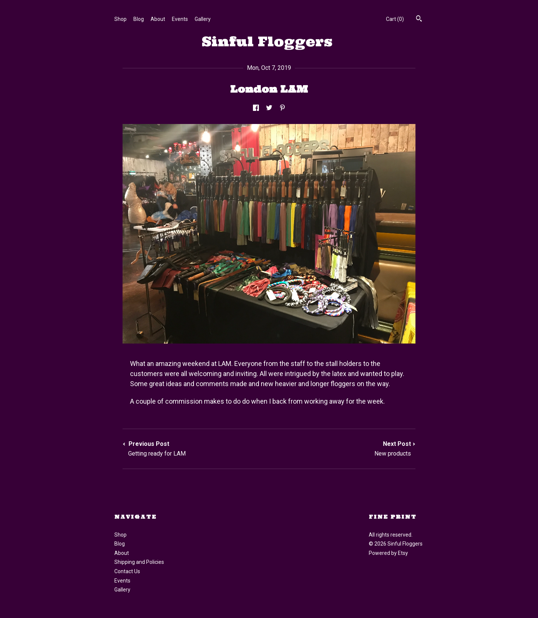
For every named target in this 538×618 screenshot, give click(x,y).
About (158, 19)
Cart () (395, 19)
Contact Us (127, 571)
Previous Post (196, 448)
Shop (120, 19)
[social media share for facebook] (256, 108)
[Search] (419, 19)
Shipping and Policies (139, 562)
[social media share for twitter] (269, 108)
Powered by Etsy (388, 553)
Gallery (203, 19)
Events (180, 19)
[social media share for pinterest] (282, 108)
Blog (138, 19)
